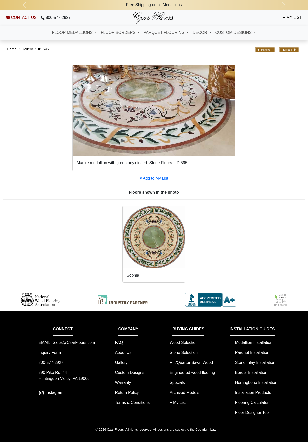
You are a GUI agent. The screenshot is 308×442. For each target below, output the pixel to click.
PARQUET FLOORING (165, 32)
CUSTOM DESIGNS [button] (234, 32)
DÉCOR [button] (200, 32)
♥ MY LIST (292, 17)
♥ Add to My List (154, 178)
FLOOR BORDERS (119, 32)
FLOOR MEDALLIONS (73, 32)
